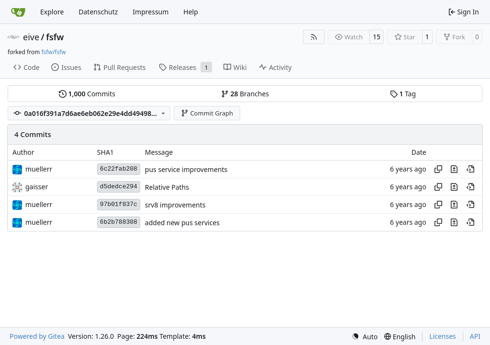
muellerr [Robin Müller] (38, 168)
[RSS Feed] (314, 37)
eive (31, 37)
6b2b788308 (118, 222)
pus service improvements (186, 169)
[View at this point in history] (470, 169)
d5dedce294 (118, 186)
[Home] (18, 12)
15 (376, 36)
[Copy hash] (438, 169)
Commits (87, 93)
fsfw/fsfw (53, 52)
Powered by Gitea (37, 336)
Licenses (442, 336)
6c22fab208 (118, 168)
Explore (52, 11)
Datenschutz (98, 11)
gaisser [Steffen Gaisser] (36, 186)
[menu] (365, 336)
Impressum (150, 11)
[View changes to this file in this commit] (454, 169)
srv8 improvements (175, 204)
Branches (245, 93)
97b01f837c (118, 204)
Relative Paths (167, 187)
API (475, 336)
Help (190, 11)
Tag (403, 93)
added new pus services (182, 222)
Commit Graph (207, 113)
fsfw (55, 37)
